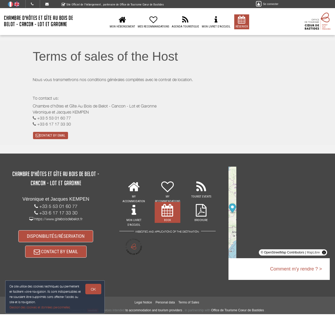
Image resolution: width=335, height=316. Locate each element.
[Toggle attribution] (324, 253)
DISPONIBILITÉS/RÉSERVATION (56, 237)
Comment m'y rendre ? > (296, 269)
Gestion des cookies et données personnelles (39, 307)
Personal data (165, 304)
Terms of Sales (188, 304)
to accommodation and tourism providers (153, 312)
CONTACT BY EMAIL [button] (50, 136)
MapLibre (313, 253)
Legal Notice (143, 304)
